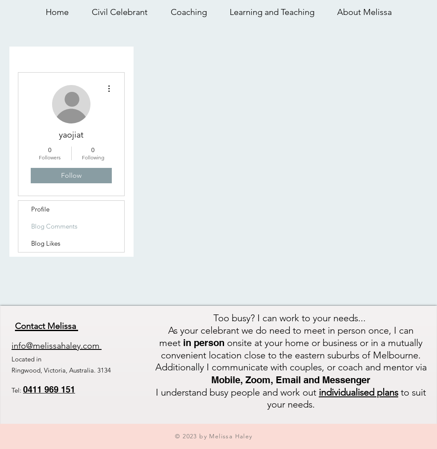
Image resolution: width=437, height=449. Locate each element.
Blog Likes (45, 243)
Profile (40, 209)
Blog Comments (54, 226)
